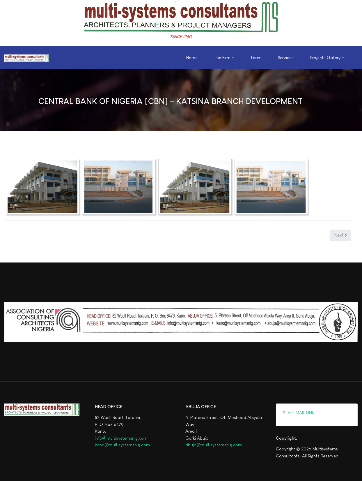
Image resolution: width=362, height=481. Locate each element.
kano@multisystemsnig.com (122, 444)
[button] (223, 57)
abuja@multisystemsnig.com (213, 444)
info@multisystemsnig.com (121, 438)
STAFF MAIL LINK (298, 412)
